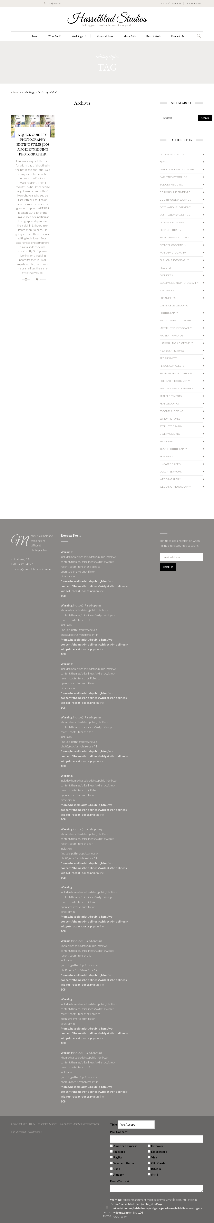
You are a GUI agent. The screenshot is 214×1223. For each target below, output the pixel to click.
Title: (114, 1124)
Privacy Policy (118, 1217)
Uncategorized (170, 464)
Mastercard (159, 1151)
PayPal (118, 1157)
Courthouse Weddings (175, 199)
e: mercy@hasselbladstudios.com (31, 569)
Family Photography (173, 252)
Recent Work (153, 36)
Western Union (123, 1163)
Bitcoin (156, 1169)
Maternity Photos (171, 335)
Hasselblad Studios (107, 19)
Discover (157, 1146)
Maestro (119, 1151)
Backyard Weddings (173, 177)
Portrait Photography (175, 380)
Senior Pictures (170, 418)
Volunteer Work (171, 471)
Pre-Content (119, 1132)
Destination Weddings (175, 214)
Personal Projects (172, 365)
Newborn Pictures (172, 350)
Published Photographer (176, 388)
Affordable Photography (177, 169)
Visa (154, 1157)
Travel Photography (173, 448)
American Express (125, 1146)
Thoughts (166, 441)
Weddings (79, 36)
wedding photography (175, 486)
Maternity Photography (176, 327)
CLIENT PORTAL (171, 3)
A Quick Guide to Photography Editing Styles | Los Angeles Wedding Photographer (32, 144)
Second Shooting (171, 411)
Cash (116, 1169)
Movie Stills (130, 36)
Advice (164, 161)
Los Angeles (167, 297)
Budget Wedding (171, 184)
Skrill (154, 1174)
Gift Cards (158, 1163)
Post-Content (119, 1181)
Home (34, 36)
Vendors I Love (105, 36)
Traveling (166, 456)
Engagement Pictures (174, 237)
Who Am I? (54, 36)
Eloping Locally (170, 229)
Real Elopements (171, 396)
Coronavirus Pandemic (175, 192)
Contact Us (177, 36)
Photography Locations (176, 373)
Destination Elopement (175, 207)
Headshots (167, 290)
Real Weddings (169, 403)
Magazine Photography (175, 320)
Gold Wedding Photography (179, 282)
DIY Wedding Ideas (172, 222)
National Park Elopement (176, 343)
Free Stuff (166, 267)
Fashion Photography (174, 260)
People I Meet (168, 358)
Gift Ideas (166, 275)
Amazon (118, 1174)
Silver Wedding (170, 433)
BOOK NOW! (193, 3)
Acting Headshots (172, 154)
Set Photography (171, 426)
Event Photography (173, 245)
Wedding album (170, 479)
